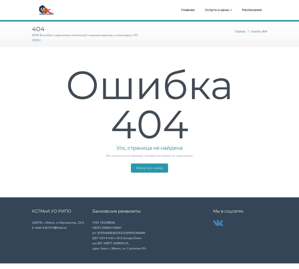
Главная (188, 10)
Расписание (252, 10)
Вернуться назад (149, 168)
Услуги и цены (218, 10)
